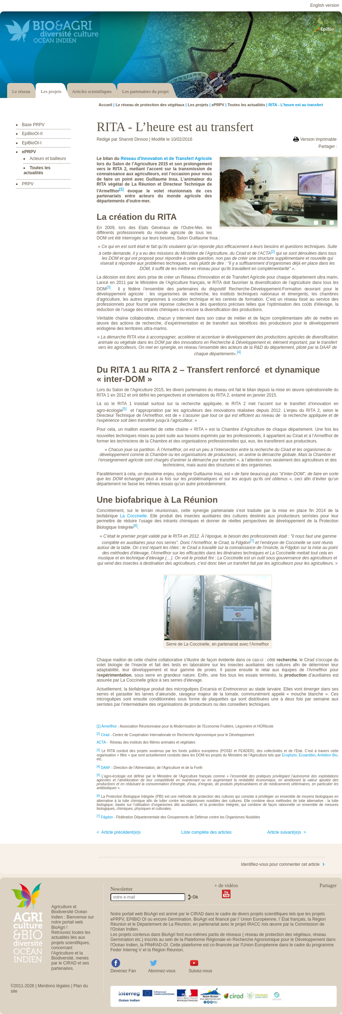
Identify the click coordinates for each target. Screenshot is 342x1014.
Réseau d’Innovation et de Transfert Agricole (166, 158)
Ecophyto (289, 755)
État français (293, 919)
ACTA (101, 742)
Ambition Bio (327, 755)
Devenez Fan (123, 970)
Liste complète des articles (206, 832)
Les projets (51, 91)
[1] (121, 189)
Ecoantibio (307, 755)
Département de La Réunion (164, 924)
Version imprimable (318, 139)
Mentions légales (54, 985)
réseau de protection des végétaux (278, 934)
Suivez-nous (200, 970)
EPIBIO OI (136, 919)
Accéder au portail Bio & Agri (52, 31)
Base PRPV (33, 124)
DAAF (105, 768)
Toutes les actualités (37, 170)
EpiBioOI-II (32, 133)
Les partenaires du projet (145, 91)
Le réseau (21, 91)
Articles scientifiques (92, 91)
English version (324, 5)
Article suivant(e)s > (286, 832)
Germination (179, 919)
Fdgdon (107, 817)
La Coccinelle (133, 515)
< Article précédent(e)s (119, 832)
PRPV (28, 183)
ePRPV (29, 151)
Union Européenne (258, 919)
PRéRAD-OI (156, 944)
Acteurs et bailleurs (48, 158)
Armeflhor (108, 726)
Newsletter (121, 888)
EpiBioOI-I (32, 142)
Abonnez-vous (162, 970)
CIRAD (197, 913)
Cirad (105, 735)
